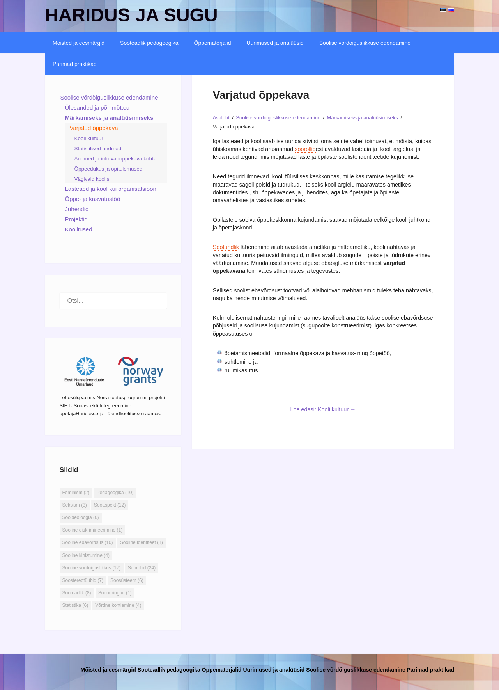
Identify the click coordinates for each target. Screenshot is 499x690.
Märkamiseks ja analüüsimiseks (109, 117)
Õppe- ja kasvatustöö (92, 199)
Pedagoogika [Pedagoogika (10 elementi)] (115, 492)
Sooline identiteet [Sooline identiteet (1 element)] (141, 542)
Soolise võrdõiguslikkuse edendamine (365, 43)
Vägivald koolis (92, 179)
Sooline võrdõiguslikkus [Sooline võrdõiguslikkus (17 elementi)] (91, 568)
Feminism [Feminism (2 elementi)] (76, 492)
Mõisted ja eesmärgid (78, 43)
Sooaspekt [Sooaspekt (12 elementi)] (110, 505)
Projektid (76, 219)
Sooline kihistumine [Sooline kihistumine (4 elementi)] (86, 555)
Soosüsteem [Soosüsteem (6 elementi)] (126, 580)
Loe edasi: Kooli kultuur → (323, 409)
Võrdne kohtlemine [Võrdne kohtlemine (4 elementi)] (118, 605)
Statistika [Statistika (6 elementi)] (75, 605)
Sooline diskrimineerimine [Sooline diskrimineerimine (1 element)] (92, 530)
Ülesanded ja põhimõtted (97, 107)
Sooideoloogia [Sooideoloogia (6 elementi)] (80, 517)
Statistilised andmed (98, 148)
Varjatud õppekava (94, 127)
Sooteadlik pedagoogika (149, 43)
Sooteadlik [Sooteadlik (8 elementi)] (76, 593)
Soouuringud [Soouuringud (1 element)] (115, 593)
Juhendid (77, 209)
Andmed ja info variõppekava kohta (115, 159)
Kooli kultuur (88, 138)
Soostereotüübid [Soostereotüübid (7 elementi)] (82, 580)
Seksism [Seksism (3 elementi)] (74, 505)
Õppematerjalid (212, 43)
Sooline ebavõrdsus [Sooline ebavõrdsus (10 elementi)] (87, 542)
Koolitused (78, 229)
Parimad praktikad (75, 64)
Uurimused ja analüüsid (274, 43)
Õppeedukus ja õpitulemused (108, 169)
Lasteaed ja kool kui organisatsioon (110, 188)
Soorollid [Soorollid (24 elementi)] (142, 568)
